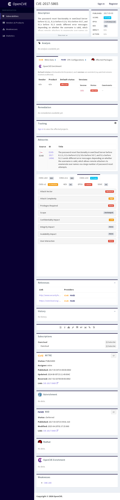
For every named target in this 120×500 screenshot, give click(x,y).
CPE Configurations (73, 59)
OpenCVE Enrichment (50, 66)
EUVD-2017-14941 (51, 155)
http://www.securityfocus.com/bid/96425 (57, 295)
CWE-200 (47, 482)
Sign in (101, 3)
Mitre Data (47, 59)
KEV (68, 184)
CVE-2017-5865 (47, 3)
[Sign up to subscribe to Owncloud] (110, 342)
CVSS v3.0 (89, 178)
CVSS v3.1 (66, 178)
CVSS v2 (48, 184)
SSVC (103, 184)
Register (113, 3)
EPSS (85, 184)
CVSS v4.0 (46, 178)
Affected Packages (101, 59)
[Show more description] (62, 35)
